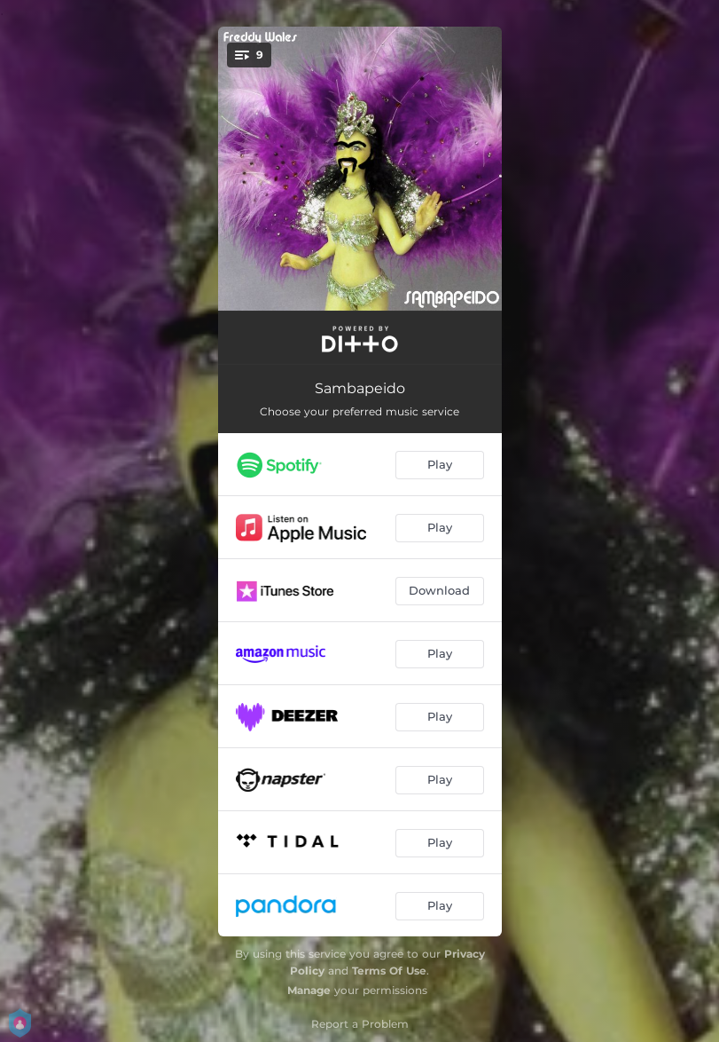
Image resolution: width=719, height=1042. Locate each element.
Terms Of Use (389, 970)
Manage (309, 990)
